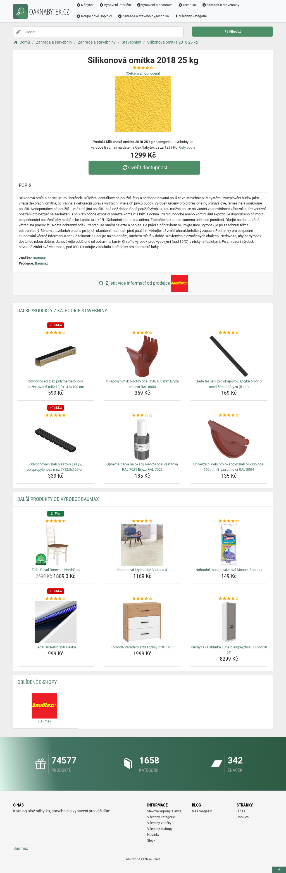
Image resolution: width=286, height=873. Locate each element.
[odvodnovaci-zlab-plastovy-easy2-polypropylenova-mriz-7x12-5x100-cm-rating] (56, 415)
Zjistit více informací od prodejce (143, 283)
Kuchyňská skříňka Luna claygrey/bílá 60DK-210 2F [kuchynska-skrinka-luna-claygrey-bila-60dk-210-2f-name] (229, 650)
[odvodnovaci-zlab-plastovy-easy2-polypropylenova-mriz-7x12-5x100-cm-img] (56, 439)
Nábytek (85, 5)
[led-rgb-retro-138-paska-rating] (56, 598)
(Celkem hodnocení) (143, 73)
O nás (241, 811)
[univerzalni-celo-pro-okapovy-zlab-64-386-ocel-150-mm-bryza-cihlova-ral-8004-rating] (229, 415)
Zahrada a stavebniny (220, 5)
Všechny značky (159, 823)
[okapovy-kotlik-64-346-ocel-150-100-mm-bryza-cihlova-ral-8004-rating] (142, 333)
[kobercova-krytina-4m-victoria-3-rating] (142, 521)
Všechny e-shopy (160, 829)
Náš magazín (202, 811)
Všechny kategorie (191, 16)
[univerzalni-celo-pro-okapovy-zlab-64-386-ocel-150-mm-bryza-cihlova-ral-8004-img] (229, 439)
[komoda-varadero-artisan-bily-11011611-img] (142, 622)
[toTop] (279, 870)
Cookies (243, 817)
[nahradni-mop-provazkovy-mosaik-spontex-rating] (229, 521)
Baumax (39, 258)
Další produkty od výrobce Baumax (58, 499)
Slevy (151, 841)
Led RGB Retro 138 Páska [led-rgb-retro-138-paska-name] (55, 647)
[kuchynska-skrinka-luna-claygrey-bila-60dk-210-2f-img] (229, 622)
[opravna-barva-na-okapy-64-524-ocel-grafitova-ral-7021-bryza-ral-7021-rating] (142, 415)
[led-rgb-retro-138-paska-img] (56, 622)
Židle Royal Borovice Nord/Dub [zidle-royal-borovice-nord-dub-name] (56, 570)
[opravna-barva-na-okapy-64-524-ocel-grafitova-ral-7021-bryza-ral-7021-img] (142, 439)
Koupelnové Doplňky (94, 16)
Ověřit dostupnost (144, 167)
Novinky (153, 835)
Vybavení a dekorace (155, 5)
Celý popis (187, 147)
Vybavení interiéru (115, 5)
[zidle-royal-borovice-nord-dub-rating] (56, 521)
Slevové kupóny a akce (164, 811)
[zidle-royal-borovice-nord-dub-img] (56, 545)
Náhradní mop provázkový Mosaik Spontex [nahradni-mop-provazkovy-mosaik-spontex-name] (229, 570)
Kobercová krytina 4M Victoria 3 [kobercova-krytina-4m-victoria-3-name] (142, 570)
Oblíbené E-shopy (37, 682)
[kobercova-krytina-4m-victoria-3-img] (142, 545)
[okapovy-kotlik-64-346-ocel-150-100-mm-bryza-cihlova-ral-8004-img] (142, 356)
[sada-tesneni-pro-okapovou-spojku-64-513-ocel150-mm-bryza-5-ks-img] (229, 356)
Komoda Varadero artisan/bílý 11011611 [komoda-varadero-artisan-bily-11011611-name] (142, 647)
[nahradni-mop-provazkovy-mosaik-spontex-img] (229, 545)
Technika (187, 5)
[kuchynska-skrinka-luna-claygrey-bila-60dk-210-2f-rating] (229, 598)
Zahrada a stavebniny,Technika (143, 16)
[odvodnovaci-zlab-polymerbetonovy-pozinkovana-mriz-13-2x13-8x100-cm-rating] (56, 333)
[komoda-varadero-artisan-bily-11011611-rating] (142, 598)
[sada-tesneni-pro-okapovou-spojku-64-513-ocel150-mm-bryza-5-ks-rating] (229, 333)
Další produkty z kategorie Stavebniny (62, 310)
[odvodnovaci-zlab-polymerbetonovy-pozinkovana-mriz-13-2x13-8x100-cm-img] (56, 356)
